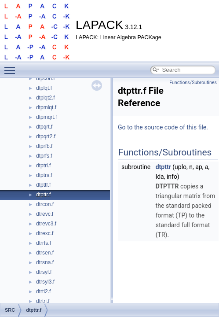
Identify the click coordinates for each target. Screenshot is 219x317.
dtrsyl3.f (45, 282)
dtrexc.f (44, 233)
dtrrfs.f (43, 243)
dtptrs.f (44, 175)
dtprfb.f (44, 146)
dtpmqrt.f (46, 117)
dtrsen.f (45, 253)
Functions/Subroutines (193, 82)
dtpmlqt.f (46, 107)
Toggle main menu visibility (11, 66)
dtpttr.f (43, 195)
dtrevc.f (44, 214)
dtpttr (163, 166)
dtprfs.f (44, 156)
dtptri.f (43, 165)
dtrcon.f (45, 204)
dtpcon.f (45, 78)
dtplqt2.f (45, 98)
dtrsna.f (45, 262)
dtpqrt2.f (45, 136)
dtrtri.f (43, 301)
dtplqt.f (44, 88)
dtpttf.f (43, 185)
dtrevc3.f (46, 224)
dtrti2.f (43, 291)
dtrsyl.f (43, 272)
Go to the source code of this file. (163, 127)
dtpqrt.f (44, 127)
